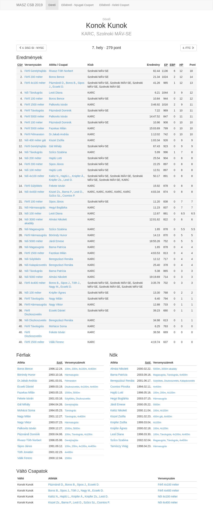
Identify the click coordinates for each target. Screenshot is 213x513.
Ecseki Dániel (57, 310)
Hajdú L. (66, 176)
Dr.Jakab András (59, 134)
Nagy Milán (55, 298)
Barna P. (67, 191)
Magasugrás (159, 375)
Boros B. (71, 82)
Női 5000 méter (34, 241)
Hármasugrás (71, 375)
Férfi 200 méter (34, 76)
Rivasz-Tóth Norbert (61, 70)
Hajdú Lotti (55, 158)
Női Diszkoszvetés (35, 320)
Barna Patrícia (57, 247)
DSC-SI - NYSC (31, 47)
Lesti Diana (55, 92)
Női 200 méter (33, 158)
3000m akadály (169, 369)
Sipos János (56, 164)
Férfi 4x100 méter (35, 82)
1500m (68, 392)
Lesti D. (67, 179)
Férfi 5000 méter (34, 116)
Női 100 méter (33, 170)
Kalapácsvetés (187, 380)
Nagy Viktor (56, 304)
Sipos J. (65, 282)
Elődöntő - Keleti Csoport (114, 5)
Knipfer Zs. (55, 179)
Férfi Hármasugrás (36, 235)
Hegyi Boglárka (58, 207)
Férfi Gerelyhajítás (35, 70)
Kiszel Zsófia (56, 140)
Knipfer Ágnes (57, 292)
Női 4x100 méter (34, 176)
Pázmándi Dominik (60, 110)
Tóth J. (76, 282)
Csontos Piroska (120, 386)
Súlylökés (70, 398)
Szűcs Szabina (58, 152)
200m (74, 369)
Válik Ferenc (56, 342)
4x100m (83, 369)
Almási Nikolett (58, 219)
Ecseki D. (58, 86)
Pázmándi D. (56, 82)
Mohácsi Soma (58, 326)
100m (68, 369)
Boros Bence (56, 76)
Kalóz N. (54, 176)
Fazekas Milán (57, 128)
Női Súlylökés (33, 259)
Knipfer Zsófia (118, 422)
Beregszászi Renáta (61, 259)
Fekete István (57, 185)
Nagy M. (54, 286)
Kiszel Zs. (55, 191)
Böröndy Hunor (58, 235)
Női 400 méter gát (35, 140)
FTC (188, 47)
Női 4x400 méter (34, 191)
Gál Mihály (55, 146)
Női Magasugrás (34, 229)
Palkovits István (58, 104)
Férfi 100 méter (34, 98)
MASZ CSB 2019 (29, 5)
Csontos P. (68, 195)
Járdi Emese (56, 241)
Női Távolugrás (34, 92)
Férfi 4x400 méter (35, 282)
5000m (76, 392)
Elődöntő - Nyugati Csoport (77, 5)
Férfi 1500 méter (34, 104)
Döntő (52, 5)
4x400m (92, 369)
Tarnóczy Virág (119, 446)
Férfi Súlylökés (33, 185)
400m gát (158, 416)
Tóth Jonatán (25, 452)
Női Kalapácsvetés (36, 264)
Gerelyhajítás (71, 404)
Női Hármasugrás (35, 207)
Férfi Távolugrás (34, 110)
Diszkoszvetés (72, 386)
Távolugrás (70, 410)
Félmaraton (70, 380)
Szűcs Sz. (55, 195)
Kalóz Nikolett (118, 410)
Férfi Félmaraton (34, 134)
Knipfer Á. (78, 176)
